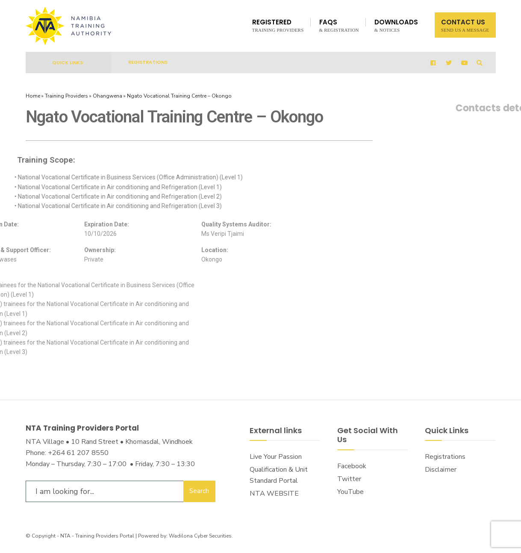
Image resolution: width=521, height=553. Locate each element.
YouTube (350, 492)
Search (199, 491)
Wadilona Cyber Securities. (201, 535)
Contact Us (465, 25)
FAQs (339, 25)
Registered (278, 25)
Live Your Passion (276, 456)
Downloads (396, 25)
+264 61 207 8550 (78, 453)
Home (33, 95)
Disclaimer (440, 469)
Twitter (349, 479)
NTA (65, 535)
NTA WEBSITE (274, 493)
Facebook (351, 466)
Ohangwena (107, 95)
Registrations (148, 62)
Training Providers (66, 95)
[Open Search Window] (479, 62)
